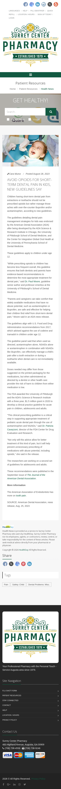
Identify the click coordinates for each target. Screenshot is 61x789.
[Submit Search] (50, 112)
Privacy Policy (9, 720)
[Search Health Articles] (25, 111)
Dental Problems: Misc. (39, 584)
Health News (16, 119)
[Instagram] (43, 4)
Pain (6, 584)
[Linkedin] (37, 4)
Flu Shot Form (9, 691)
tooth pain (21, 495)
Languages (14, 11)
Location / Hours (26, 14)
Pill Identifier (37, 11)
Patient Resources (28, 89)
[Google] (31, 4)
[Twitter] (50, 4)
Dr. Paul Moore (32, 281)
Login (11, 18)
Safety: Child (18, 584)
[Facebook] (25, 4)
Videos (34, 119)
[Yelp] (56, 4)
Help (25, 11)
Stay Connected (10, 700)
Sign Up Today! (44, 14)
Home (13, 89)
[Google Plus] (8, 784)
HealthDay (23, 549)
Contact (6, 705)
